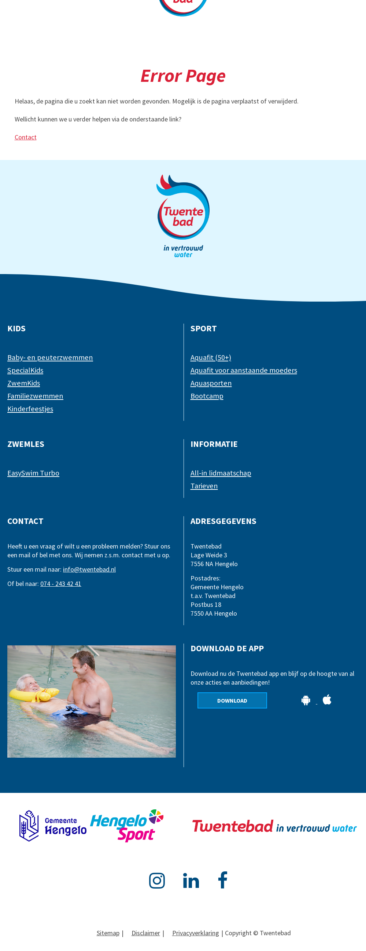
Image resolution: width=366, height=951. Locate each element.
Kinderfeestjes (30, 408)
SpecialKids (25, 370)
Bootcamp (207, 396)
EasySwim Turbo (33, 473)
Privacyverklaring (195, 933)
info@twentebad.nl (89, 569)
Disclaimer (146, 933)
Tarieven (204, 486)
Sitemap (108, 933)
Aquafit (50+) (211, 357)
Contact (26, 137)
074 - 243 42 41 (60, 583)
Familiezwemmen (35, 396)
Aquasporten (211, 383)
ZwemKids (23, 383)
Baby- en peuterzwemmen (50, 357)
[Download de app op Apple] (327, 701)
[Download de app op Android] (306, 701)
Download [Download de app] (232, 700)
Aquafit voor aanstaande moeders (244, 370)
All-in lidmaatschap (221, 473)
